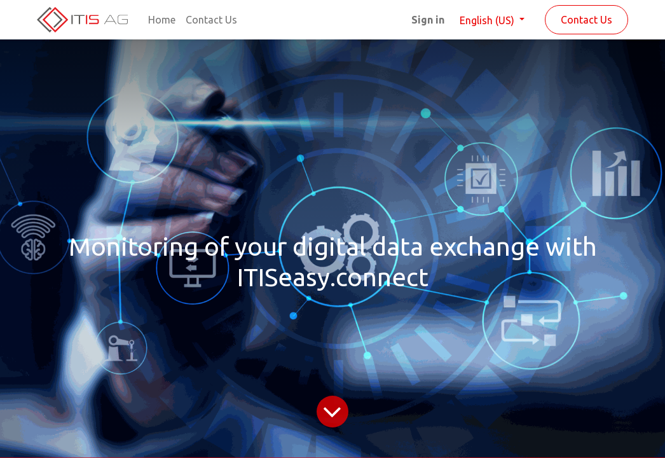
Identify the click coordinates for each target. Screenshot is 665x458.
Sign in (427, 19)
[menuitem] (162, 19)
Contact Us (586, 19)
